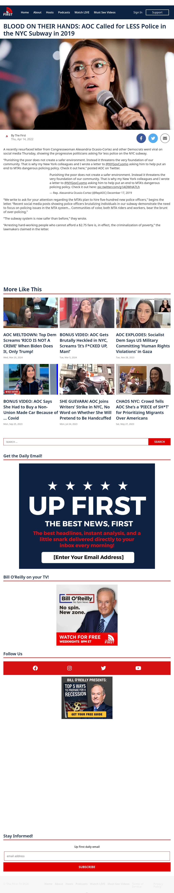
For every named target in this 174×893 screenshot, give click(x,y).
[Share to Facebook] (141, 138)
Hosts (50, 12)
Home (25, 12)
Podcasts (64, 12)
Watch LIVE (82, 12)
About (37, 12)
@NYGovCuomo (117, 164)
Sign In (137, 12)
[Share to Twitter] (153, 138)
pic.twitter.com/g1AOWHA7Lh (119, 187)
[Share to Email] (165, 138)
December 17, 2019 (119, 193)
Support (157, 12)
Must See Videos (105, 12)
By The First (18, 135)
